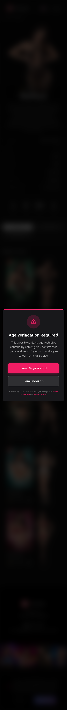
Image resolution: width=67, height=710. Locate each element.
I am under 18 (33, 381)
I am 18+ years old (34, 368)
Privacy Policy (40, 394)
